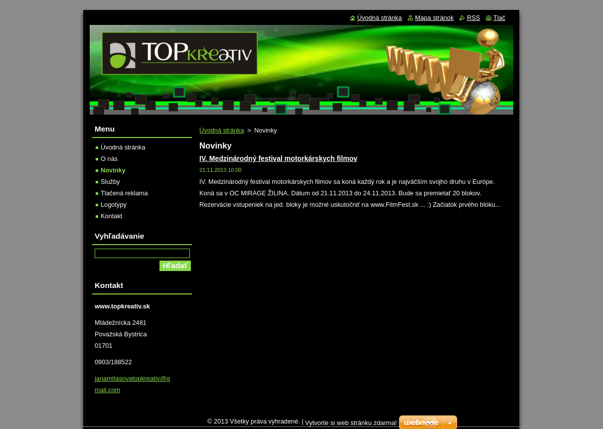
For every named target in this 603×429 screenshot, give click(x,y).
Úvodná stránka (221, 130)
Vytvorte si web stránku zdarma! (351, 425)
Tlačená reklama (124, 193)
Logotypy (114, 204)
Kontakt (111, 216)
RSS (473, 17)
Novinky (113, 170)
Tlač (499, 17)
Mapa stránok (434, 17)
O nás (109, 158)
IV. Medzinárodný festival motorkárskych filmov (278, 158)
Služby (110, 181)
